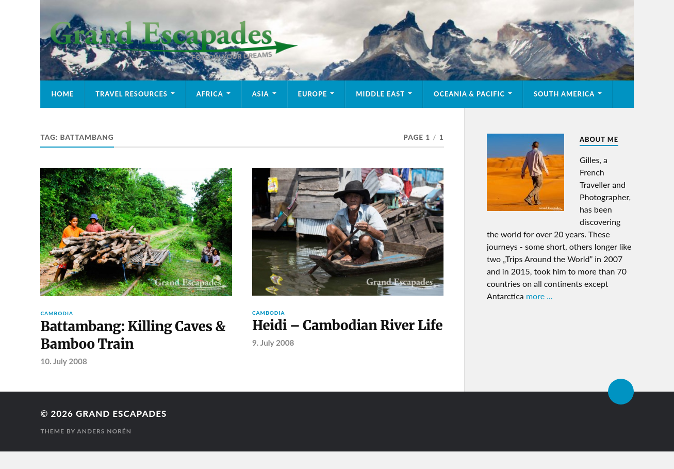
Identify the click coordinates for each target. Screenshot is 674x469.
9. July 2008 (273, 342)
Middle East (380, 94)
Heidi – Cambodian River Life (347, 325)
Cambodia (56, 313)
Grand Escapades (121, 413)
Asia (260, 94)
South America (564, 94)
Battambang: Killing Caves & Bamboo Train (132, 335)
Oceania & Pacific (469, 94)
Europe (312, 94)
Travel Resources (131, 94)
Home (62, 94)
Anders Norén (104, 431)
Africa (209, 94)
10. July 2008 (63, 361)
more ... (539, 296)
